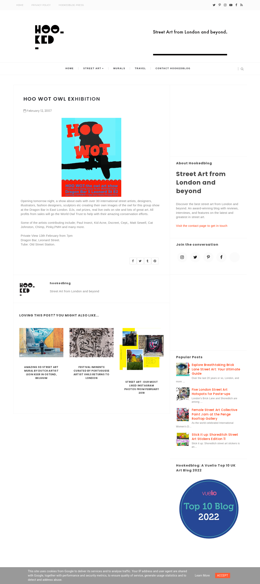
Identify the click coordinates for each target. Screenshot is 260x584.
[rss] (241, 5)
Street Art (94, 69)
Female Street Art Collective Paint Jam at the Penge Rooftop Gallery (214, 414)
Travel (139, 69)
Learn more (202, 575)
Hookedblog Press (71, 5)
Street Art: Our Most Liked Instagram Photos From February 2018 (141, 387)
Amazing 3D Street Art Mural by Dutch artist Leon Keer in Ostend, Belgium (41, 372)
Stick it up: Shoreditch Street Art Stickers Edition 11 (215, 436)
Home (19, 5)
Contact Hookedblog (170, 69)
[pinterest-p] (220, 5)
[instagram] (225, 5)
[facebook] (236, 5)
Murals (119, 69)
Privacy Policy (41, 5)
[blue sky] (235, 257)
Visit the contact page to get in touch (202, 225)
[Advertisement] (208, 121)
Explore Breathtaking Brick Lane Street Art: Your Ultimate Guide (216, 369)
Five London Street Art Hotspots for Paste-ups (211, 391)
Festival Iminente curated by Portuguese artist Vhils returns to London (91, 372)
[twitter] (214, 5)
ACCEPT (222, 575)
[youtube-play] (230, 5)
